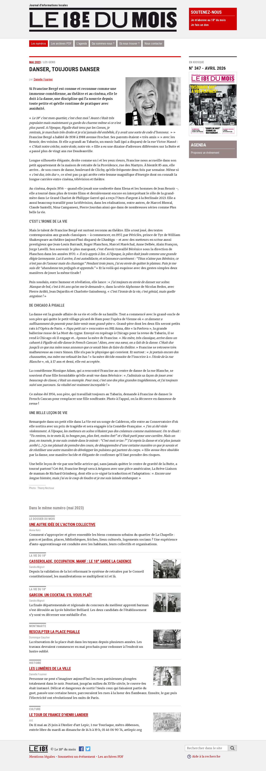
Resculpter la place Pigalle (54, 632)
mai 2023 (35, 62)
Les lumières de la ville (50, 668)
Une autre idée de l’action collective (62, 524)
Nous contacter (153, 43)
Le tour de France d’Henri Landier (58, 715)
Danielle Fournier (43, 79)
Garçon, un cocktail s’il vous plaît (60, 595)
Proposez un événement (205, 152)
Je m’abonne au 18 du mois (208, 20)
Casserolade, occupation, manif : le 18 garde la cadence (80, 561)
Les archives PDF (61, 43)
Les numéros (38, 43)
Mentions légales (42, 756)
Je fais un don (200, 25)
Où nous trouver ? (129, 43)
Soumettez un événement (76, 756)
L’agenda (81, 43)
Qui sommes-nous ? (103, 43)
